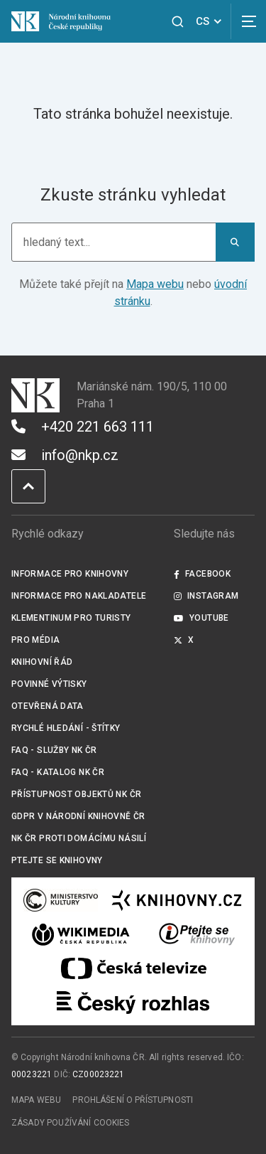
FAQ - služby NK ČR (54, 750)
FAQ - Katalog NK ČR (57, 772)
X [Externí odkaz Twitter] (184, 640)
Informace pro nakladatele (78, 596)
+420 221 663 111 (82, 426)
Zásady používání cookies (70, 1123)
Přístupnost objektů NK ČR (76, 794)
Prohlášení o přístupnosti (132, 1100)
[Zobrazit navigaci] (248, 21)
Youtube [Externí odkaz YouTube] (201, 618)
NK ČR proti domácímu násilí (78, 838)
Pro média (35, 640)
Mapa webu (155, 284)
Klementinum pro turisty (71, 618)
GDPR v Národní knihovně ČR (78, 816)
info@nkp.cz (64, 455)
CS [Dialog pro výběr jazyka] (211, 21)
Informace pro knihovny (69, 574)
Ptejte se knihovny (57, 860)
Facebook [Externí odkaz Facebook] (202, 574)
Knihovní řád (42, 662)
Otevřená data (47, 706)
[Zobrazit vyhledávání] (177, 21)
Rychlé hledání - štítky (66, 728)
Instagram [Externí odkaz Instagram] (206, 596)
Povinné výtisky (49, 684)
